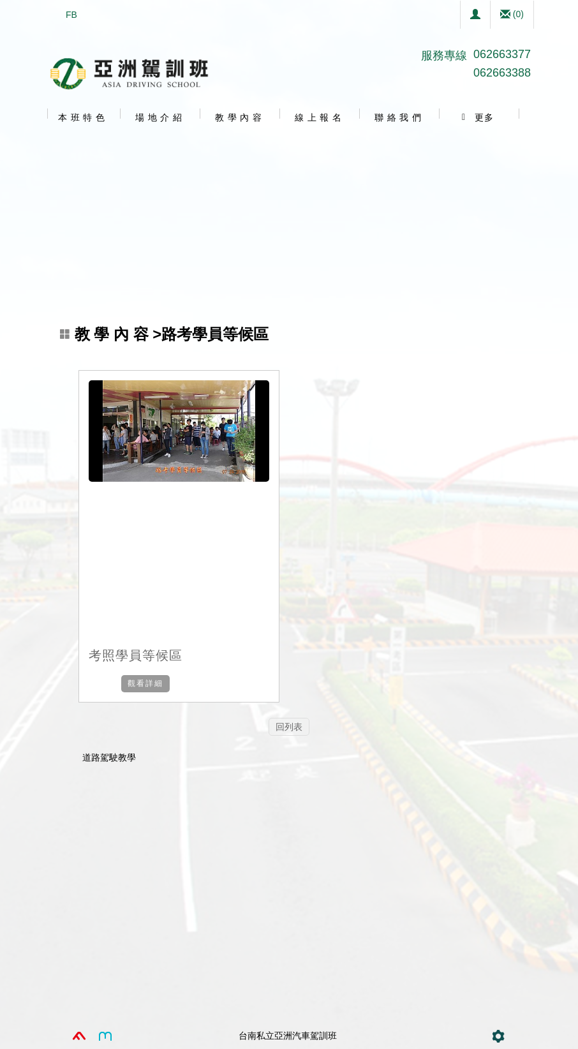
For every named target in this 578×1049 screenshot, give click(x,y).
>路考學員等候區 (164, 334)
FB (71, 15)
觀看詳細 (145, 683)
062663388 (502, 72)
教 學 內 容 (114, 334)
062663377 (502, 54)
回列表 (289, 727)
